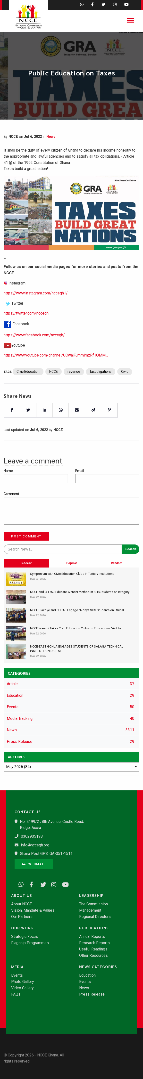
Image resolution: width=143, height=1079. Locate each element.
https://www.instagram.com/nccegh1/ (36, 308)
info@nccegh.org (35, 845)
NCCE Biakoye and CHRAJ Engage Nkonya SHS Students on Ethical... (78, 610)
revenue (73, 387)
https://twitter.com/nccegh (26, 328)
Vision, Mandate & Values (32, 910)
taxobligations (100, 387)
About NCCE (21, 904)
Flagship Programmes (30, 943)
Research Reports (94, 943)
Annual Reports (92, 937)
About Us (21, 895)
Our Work (22, 928)
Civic (124, 387)
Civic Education (28, 387)
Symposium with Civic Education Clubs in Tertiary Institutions (72, 574)
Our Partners (22, 917)
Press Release (92, 994)
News (50, 137)
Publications (94, 928)
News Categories (98, 967)
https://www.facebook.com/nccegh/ (34, 350)
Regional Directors (95, 917)
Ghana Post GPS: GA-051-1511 (46, 853)
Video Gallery (22, 988)
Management (90, 910)
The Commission (93, 904)
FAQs (15, 994)
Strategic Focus (24, 937)
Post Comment (26, 536)
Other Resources (93, 955)
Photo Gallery (22, 982)
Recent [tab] (26, 593)
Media (17, 967)
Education (87, 975)
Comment (11, 494)
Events (17, 975)
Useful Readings (93, 949)
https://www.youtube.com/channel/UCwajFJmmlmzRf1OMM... (56, 370)
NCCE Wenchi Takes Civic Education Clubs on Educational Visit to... (76, 628)
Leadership (91, 895)
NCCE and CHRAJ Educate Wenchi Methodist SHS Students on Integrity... (80, 592)
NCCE (53, 387)
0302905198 (32, 836)
